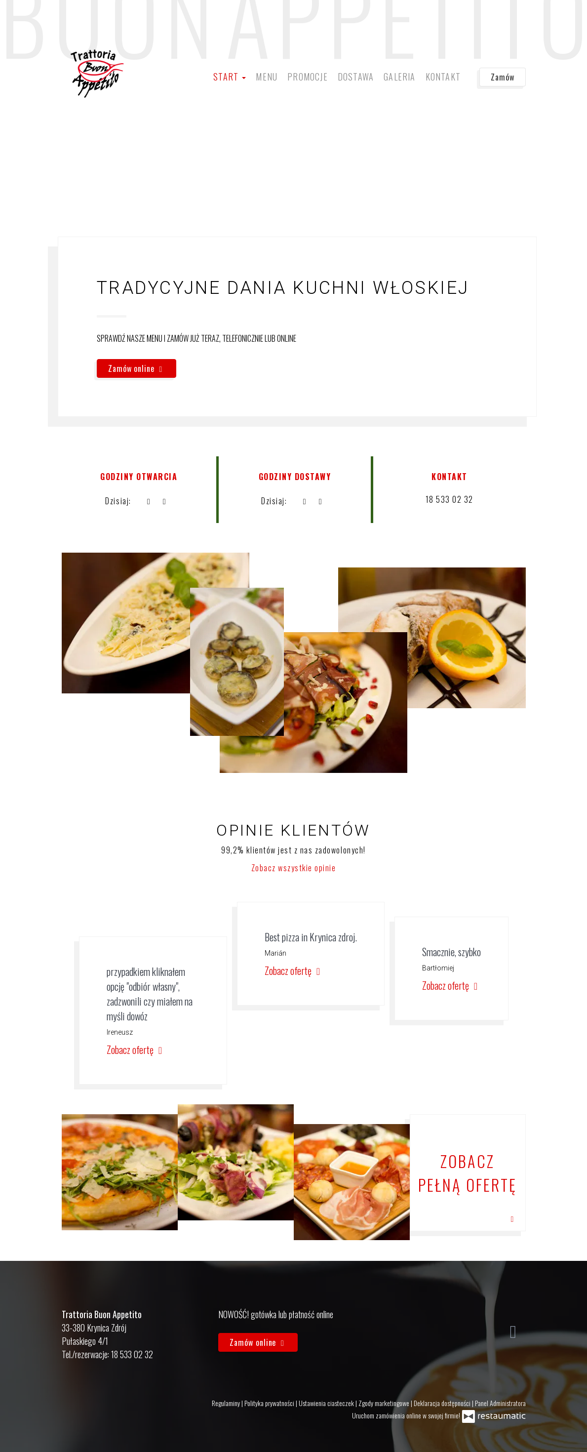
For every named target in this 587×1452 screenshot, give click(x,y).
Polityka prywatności (270, 1403)
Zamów (502, 77)
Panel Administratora (500, 1403)
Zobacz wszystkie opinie (293, 868)
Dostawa (356, 76)
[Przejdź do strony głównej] (97, 73)
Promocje (307, 76)
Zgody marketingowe (384, 1403)
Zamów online (136, 368)
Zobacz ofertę (136, 1049)
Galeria (399, 76)
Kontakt (443, 76)
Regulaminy (226, 1403)
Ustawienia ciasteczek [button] (327, 1403)
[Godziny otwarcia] (164, 500)
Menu (266, 76)
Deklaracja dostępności (443, 1403)
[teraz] (148, 501)
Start (229, 76)
